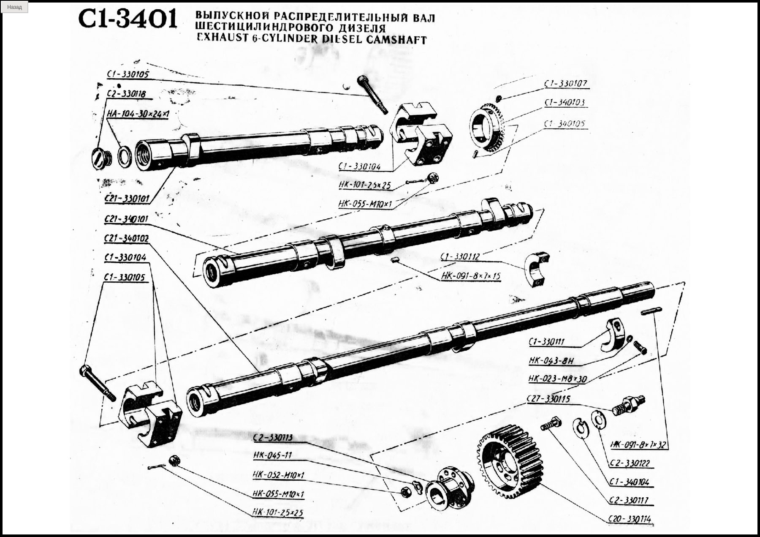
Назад (14, 7)
